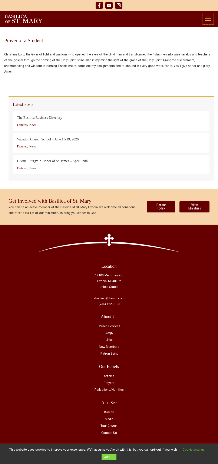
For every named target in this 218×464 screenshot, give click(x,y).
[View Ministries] (194, 207)
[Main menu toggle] (208, 19)
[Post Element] (111, 122)
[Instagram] (118, 5)
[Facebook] (99, 5)
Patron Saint (109, 354)
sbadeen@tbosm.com (109, 299)
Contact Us (109, 434)
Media (109, 420)
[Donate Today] (161, 207)
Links (109, 341)
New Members (109, 347)
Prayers (109, 384)
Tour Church (109, 427)
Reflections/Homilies (109, 390)
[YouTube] (109, 5)
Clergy (109, 334)
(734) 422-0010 (109, 305)
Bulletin (109, 413)
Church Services (109, 327)
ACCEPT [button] (109, 457)
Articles (109, 377)
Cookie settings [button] (194, 449)
